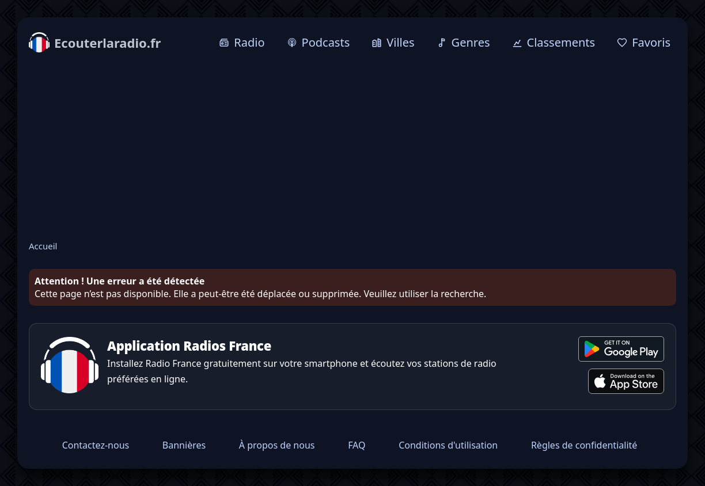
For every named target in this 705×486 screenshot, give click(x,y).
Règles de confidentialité (584, 445)
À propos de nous (277, 445)
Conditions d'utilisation (448, 445)
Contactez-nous (96, 445)
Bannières (184, 445)
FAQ (356, 445)
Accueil (43, 246)
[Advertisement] (352, 148)
